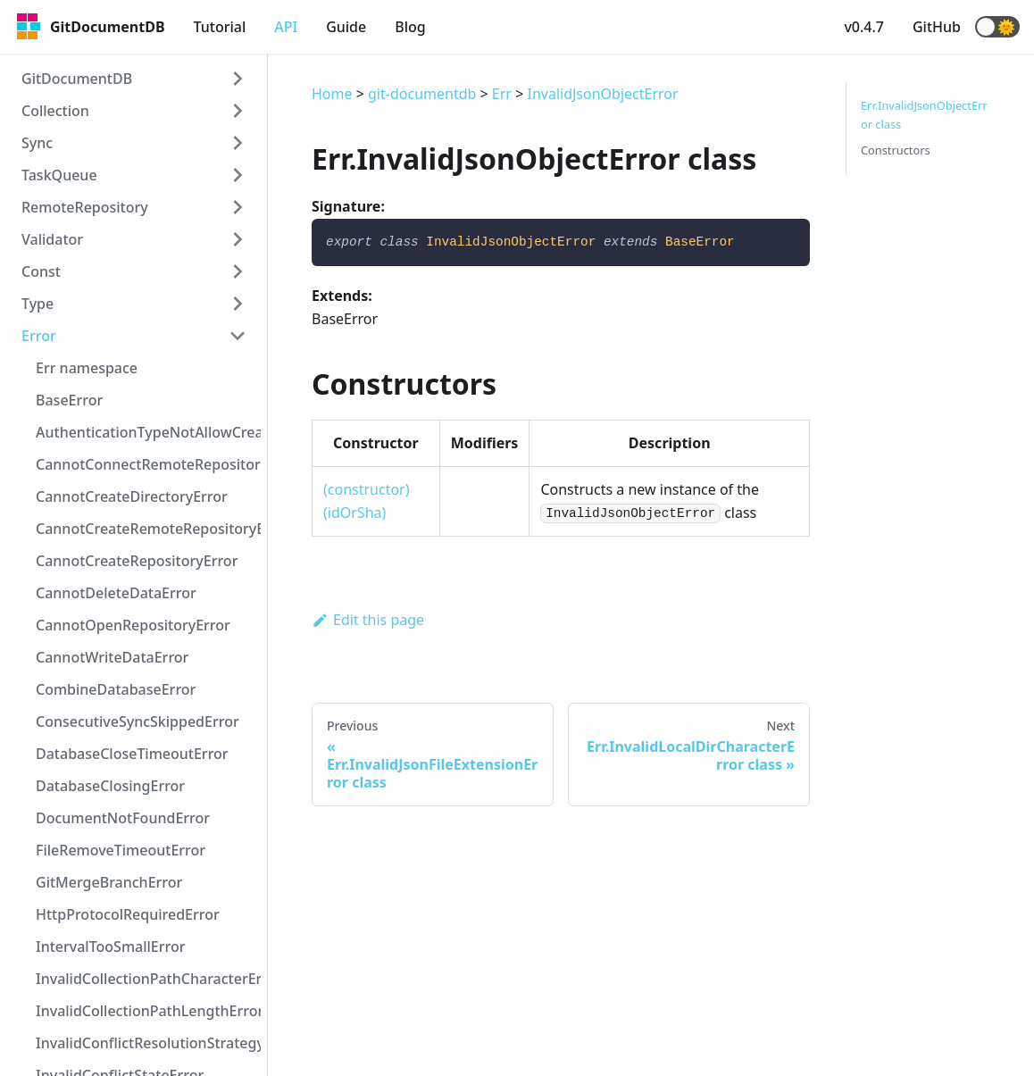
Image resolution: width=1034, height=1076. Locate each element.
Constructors (895, 150)
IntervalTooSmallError (111, 946)
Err (502, 94)
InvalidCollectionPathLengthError (148, 1011)
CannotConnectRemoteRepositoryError (148, 464)
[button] (997, 27)
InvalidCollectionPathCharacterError (148, 978)
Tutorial (220, 27)
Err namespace (87, 368)
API (285, 27)
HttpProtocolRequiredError (128, 914)
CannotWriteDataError (112, 657)
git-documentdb (422, 94)
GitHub (937, 27)
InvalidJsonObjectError (602, 94)
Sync (37, 143)
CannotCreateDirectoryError (132, 496)
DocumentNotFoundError (123, 818)
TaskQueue (59, 175)
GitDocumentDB (76, 78)
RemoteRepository (84, 207)
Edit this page (368, 620)
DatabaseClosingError (110, 786)
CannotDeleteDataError (116, 593)
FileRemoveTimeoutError (120, 850)
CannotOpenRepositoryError (133, 625)
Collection (55, 111)
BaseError (69, 400)
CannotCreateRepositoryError (137, 561)
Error (38, 336)
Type (37, 303)
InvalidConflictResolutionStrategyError (148, 1043)
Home (332, 94)
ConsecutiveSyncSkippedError (137, 721)
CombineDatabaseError (116, 689)
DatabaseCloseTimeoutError (132, 753)
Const (41, 271)
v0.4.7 (864, 27)
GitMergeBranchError (109, 882)
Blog (410, 27)
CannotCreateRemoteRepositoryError (148, 528)
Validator (52, 239)
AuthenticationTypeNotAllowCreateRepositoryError (148, 432)
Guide (346, 27)
